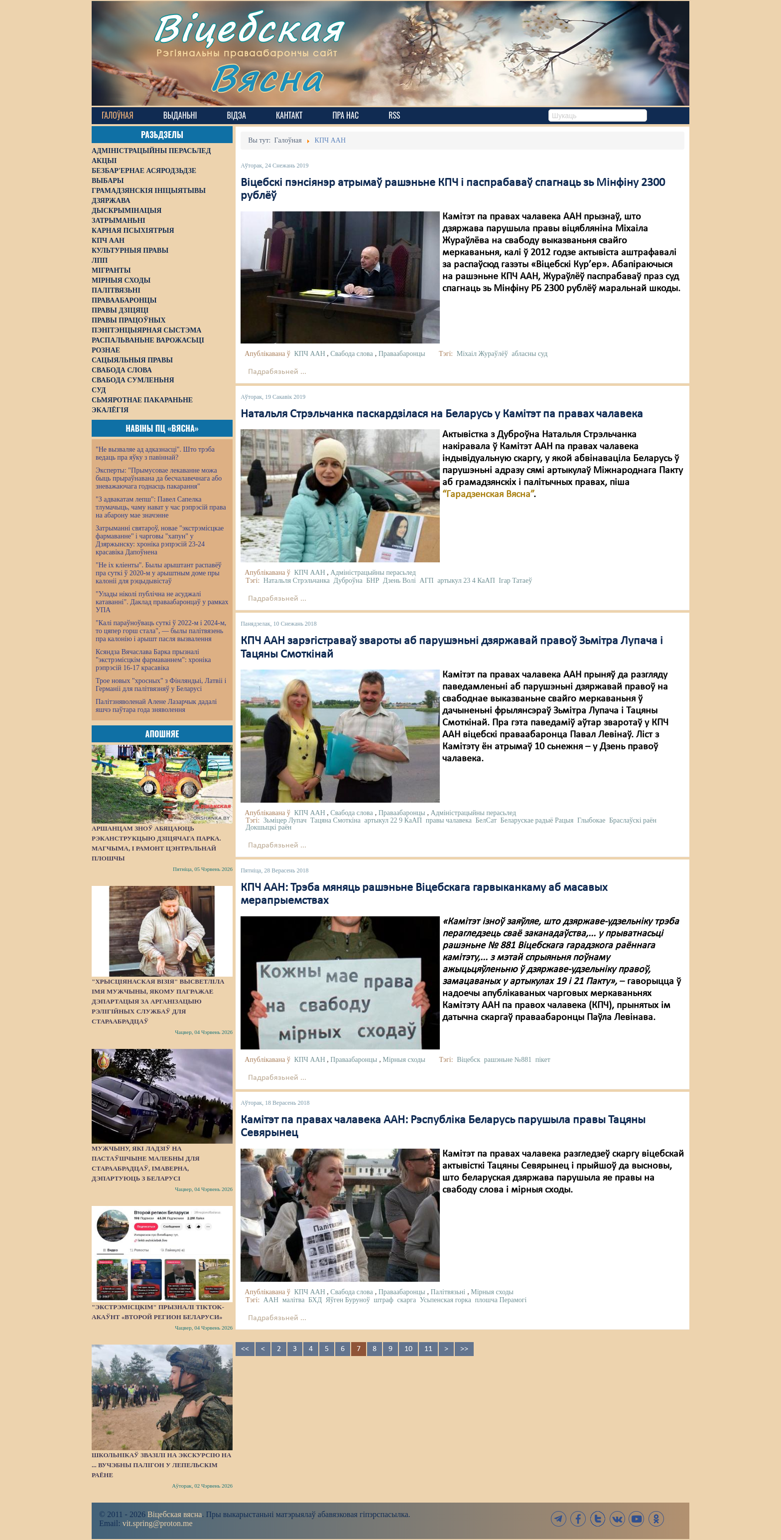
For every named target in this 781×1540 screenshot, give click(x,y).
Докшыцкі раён (268, 827)
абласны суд (529, 353)
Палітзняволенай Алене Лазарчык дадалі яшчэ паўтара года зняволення (156, 705)
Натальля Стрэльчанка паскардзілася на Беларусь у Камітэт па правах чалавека (442, 414)
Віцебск (468, 1059)
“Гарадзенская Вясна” (487, 495)
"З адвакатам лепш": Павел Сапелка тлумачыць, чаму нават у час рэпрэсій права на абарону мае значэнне (161, 507)
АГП (426, 580)
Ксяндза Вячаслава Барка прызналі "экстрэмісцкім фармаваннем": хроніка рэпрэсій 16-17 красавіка (153, 660)
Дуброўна (348, 580)
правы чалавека (449, 820)
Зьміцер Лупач (285, 820)
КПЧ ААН (309, 353)
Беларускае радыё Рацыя (537, 820)
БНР (372, 580)
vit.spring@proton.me (158, 1523)
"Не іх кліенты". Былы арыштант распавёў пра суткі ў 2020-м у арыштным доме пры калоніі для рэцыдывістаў (159, 573)
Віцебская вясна (174, 1514)
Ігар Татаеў (515, 580)
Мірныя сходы (404, 1059)
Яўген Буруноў (348, 1300)
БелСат (486, 820)
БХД (315, 1300)
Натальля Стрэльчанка (296, 580)
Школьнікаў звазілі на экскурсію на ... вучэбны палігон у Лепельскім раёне (161, 1465)
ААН (270, 1300)
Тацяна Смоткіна (335, 820)
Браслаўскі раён (632, 820)
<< (245, 1349)
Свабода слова (351, 353)
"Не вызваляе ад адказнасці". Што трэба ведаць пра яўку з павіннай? (155, 453)
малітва (293, 1300)
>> (464, 1349)
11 (428, 1349)
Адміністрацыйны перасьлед (373, 572)
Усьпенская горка (445, 1300)
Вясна (266, 77)
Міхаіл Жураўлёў (482, 353)
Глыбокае (591, 820)
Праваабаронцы (402, 353)
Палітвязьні (448, 1292)
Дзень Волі (399, 580)
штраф (383, 1300)
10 (408, 1349)
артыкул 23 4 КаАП (466, 580)
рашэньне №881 (507, 1059)
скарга (406, 1300)
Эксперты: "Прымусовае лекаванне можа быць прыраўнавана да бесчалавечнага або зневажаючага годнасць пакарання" (159, 478)
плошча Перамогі (500, 1300)
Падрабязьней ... (277, 372)
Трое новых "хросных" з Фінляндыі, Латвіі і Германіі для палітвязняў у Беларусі (161, 684)
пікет (542, 1059)
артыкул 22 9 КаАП (393, 820)
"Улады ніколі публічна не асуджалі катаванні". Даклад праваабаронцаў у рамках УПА (162, 602)
